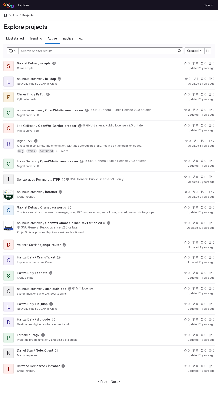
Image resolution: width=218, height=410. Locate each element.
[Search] (95, 50)
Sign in (208, 5)
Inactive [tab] (68, 38)
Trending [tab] (35, 38)
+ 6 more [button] (62, 151)
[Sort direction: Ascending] (207, 50)
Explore (23, 5)
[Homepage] (8, 5)
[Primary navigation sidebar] (5, 15)
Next (116, 381)
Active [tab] (52, 38)
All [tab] (81, 38)
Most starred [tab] (15, 38)
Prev (102, 381)
